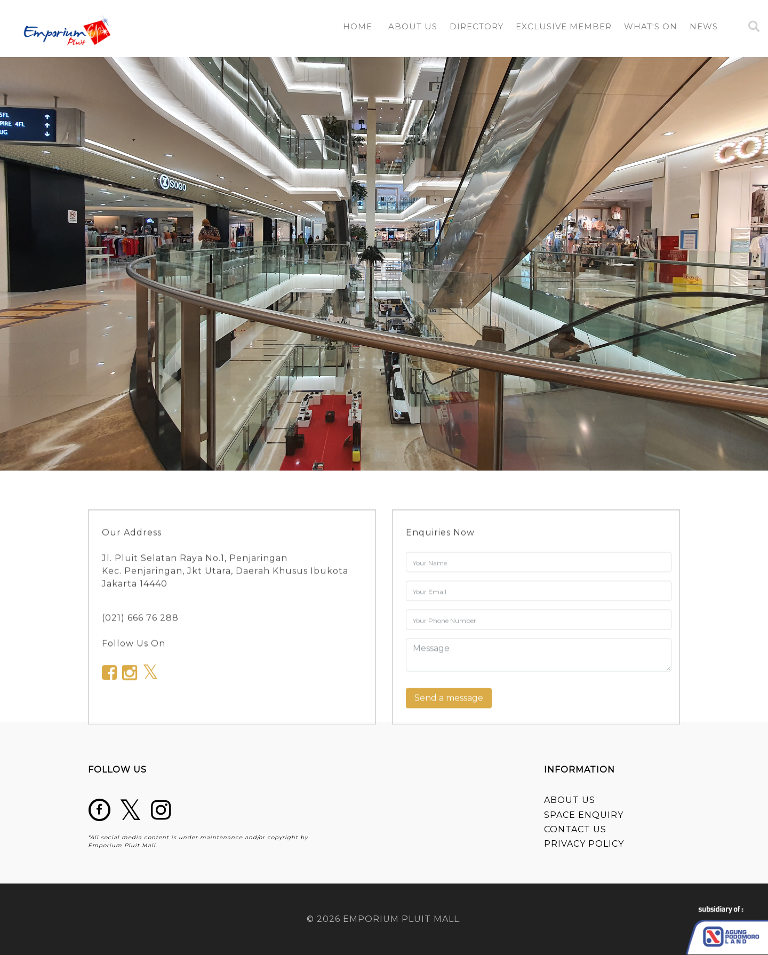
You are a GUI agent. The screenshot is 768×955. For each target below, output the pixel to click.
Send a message (448, 701)
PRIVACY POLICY (584, 844)
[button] (476, 28)
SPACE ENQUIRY (583, 815)
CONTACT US (575, 829)
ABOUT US (569, 800)
